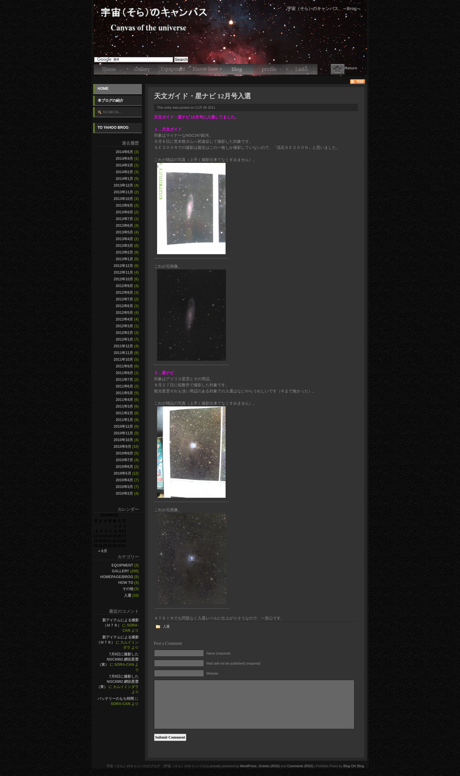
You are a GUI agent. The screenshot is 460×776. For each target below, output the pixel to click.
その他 (127, 589)
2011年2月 (124, 413)
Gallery (120, 571)
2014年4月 (124, 158)
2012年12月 (123, 266)
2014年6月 (124, 152)
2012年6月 (124, 306)
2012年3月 (124, 326)
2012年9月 (124, 286)
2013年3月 (124, 246)
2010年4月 (124, 480)
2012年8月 (124, 292)
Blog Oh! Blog (353, 766)
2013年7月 (124, 219)
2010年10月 (123, 440)
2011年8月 (124, 373)
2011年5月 (124, 393)
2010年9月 (122, 446)
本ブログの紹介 (110, 100)
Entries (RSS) (269, 766)
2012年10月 (123, 279)
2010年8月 (124, 453)
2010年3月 (124, 487)
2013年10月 (123, 199)
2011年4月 (124, 400)
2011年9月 (124, 366)
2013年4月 (124, 239)
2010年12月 (123, 426)
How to (125, 583)
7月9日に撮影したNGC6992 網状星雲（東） (118, 659)
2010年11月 (123, 433)
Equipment (122, 565)
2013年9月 (124, 205)
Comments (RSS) (300, 766)
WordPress (248, 766)
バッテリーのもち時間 (115, 699)
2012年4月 (124, 319)
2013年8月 (124, 212)
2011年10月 (123, 359)
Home (103, 88)
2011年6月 (124, 386)
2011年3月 (124, 406)
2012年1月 (124, 339)
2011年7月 (124, 379)
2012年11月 (123, 272)
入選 (127, 595)
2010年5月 (122, 473)
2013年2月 (124, 252)
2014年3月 (124, 165)
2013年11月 (123, 192)
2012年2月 (124, 333)
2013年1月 (124, 259)
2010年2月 (124, 493)
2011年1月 (124, 420)
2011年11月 (123, 353)
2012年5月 (124, 313)
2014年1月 (124, 179)
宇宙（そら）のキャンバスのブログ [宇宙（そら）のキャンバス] (230, 9)
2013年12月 (123, 185)
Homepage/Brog (116, 577)
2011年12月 (123, 346)
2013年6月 (124, 225)
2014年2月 (124, 172)
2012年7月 (124, 299)
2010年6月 (124, 467)
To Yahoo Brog (113, 127)
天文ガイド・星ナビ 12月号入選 (202, 96)
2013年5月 (124, 232)
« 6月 (102, 551)
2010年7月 (124, 460)
